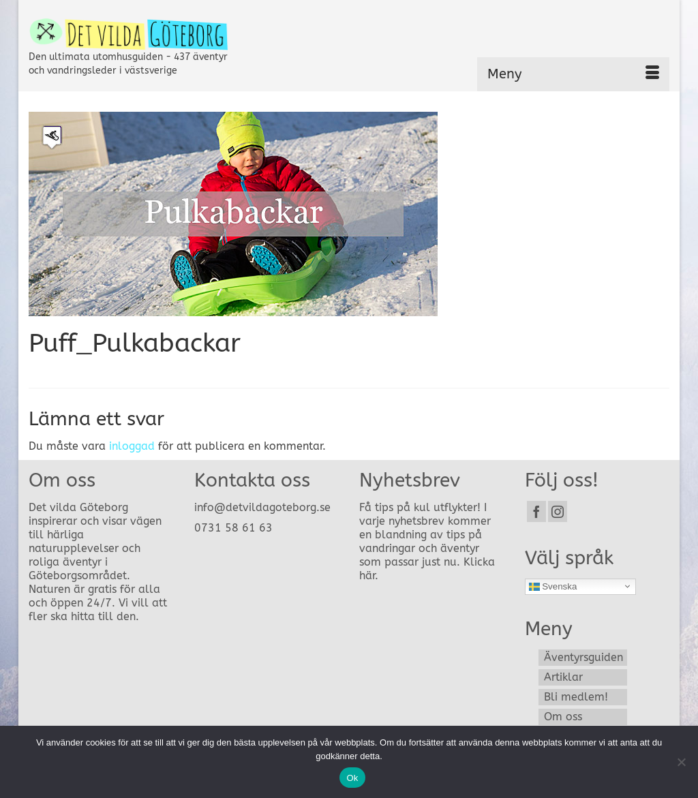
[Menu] (573, 74)
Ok (352, 778)
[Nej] (681, 762)
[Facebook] (536, 511)
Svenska (553, 586)
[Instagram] (557, 511)
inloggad (132, 446)
